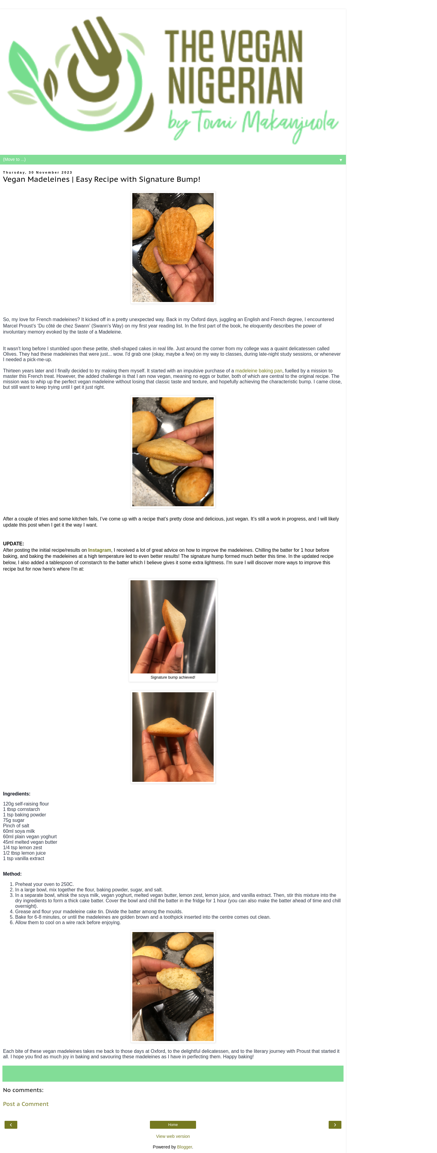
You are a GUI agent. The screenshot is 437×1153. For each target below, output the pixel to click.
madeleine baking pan (258, 370)
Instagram (99, 550)
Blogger (184, 1147)
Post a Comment (26, 1103)
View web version (173, 1136)
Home (173, 1125)
